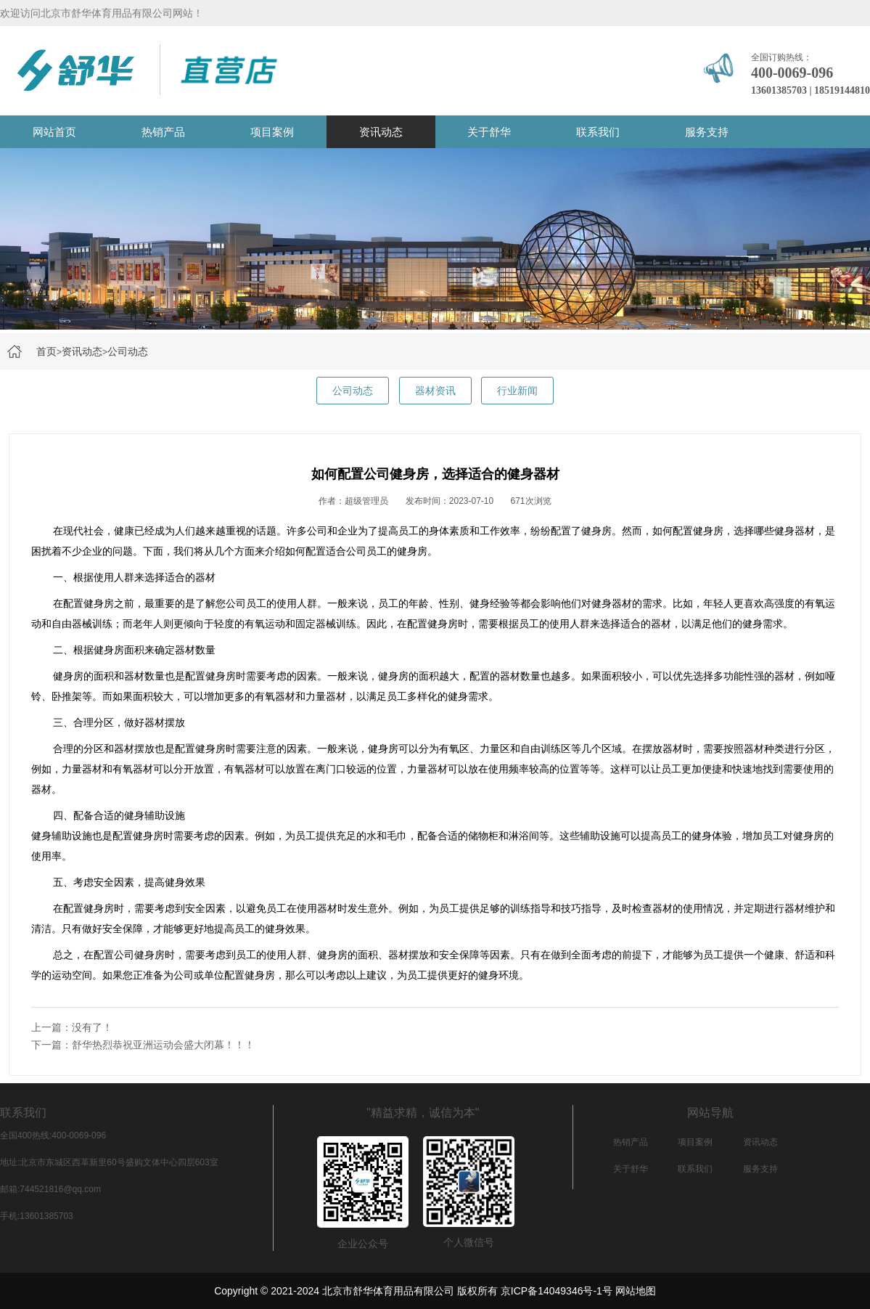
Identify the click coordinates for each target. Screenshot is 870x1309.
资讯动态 (381, 132)
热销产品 (163, 132)
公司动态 (127, 351)
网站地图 (635, 1291)
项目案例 (272, 132)
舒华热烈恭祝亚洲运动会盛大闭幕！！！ (163, 1045)
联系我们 (598, 132)
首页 (46, 351)
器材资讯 (435, 390)
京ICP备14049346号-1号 (556, 1291)
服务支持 (707, 132)
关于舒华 (489, 132)
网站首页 (54, 132)
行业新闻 (517, 390)
